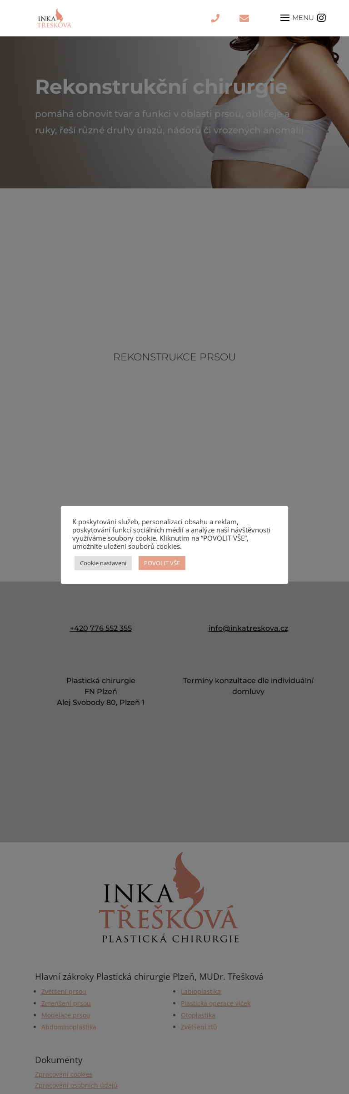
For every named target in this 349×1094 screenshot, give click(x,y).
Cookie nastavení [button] (103, 563)
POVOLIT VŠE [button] (162, 563)
